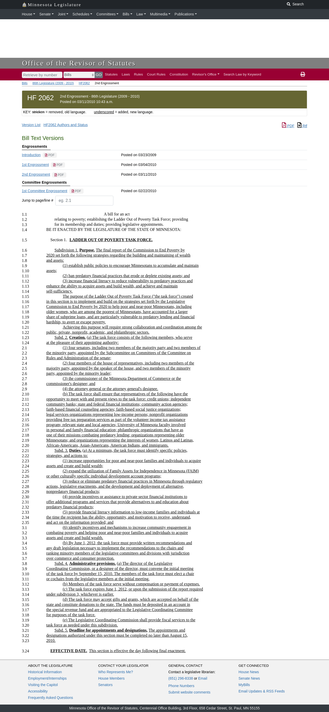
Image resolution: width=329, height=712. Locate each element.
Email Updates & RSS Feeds (262, 691)
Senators (105, 685)
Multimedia (159, 14)
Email (202, 678)
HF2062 (84, 83)
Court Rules (156, 74)
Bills (126, 14)
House (27, 14)
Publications (184, 14)
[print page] (302, 74)
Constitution (179, 74)
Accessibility (38, 691)
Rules (138, 74)
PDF (288, 126)
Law (139, 14)
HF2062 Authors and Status (65, 125)
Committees (106, 14)
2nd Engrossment (36, 174)
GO (99, 74)
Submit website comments (189, 692)
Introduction (31, 155)
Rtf (302, 126)
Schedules (80, 14)
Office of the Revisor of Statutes (79, 63)
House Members (111, 678)
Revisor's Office (204, 74)
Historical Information (45, 672)
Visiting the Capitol (43, 685)
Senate (45, 14)
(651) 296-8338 (180, 678)
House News (249, 672)
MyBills (244, 685)
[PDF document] (50, 155)
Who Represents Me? (115, 672)
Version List (31, 125)
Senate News (249, 678)
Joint (62, 14)
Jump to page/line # (37, 200)
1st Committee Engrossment (44, 191)
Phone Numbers (181, 686)
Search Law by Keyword (242, 74)
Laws (126, 74)
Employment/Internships (47, 678)
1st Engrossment (35, 165)
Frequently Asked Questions (50, 698)
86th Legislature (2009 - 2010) (53, 83)
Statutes (111, 74)
